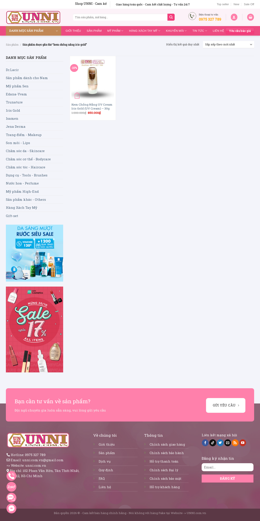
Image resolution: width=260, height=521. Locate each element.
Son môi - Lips (18, 143)
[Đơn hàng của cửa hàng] (228, 44)
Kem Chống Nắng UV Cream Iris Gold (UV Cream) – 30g (91, 106)
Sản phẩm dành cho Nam (27, 78)
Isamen (12, 118)
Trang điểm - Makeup (24, 135)
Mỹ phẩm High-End (22, 191)
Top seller (223, 4)
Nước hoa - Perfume (22, 183)
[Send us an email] (227, 442)
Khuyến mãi (176, 31)
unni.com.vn (35, 465)
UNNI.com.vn (196, 513)
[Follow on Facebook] (205, 442)
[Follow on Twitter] (220, 442)
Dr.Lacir (12, 70)
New (236, 4)
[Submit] (170, 17)
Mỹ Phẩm (115, 31)
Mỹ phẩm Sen (17, 86)
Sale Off (249, 4)
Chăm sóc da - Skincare (25, 151)
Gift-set (12, 216)
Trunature (14, 102)
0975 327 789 (35, 455)
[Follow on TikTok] (212, 442)
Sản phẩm (94, 30)
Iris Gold (13, 110)
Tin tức (199, 31)
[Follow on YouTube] (242, 442)
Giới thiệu (73, 30)
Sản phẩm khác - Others (26, 199)
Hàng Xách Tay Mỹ (144, 31)
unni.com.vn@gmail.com (43, 460)
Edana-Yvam (16, 94)
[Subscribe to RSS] (235, 442)
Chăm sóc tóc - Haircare (25, 167)
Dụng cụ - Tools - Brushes (26, 175)
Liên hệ (218, 30)
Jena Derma (15, 126)
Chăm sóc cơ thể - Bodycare (28, 159)
